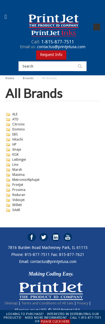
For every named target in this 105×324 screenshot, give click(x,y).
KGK (15, 155)
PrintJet (17, 185)
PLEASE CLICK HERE (55, 321)
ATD (15, 119)
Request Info (51, 54)
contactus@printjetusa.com (52, 47)
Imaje (16, 149)
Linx (15, 165)
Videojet (18, 200)
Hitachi (17, 139)
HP (14, 144)
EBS (15, 134)
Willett (17, 205)
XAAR (16, 210)
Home (9, 78)
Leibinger (19, 160)
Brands (28, 78)
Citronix (18, 124)
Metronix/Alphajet (25, 180)
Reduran (18, 195)
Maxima (18, 175)
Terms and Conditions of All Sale (47, 303)
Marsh (17, 170)
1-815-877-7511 (52, 42)
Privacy (82, 303)
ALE (15, 114)
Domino (18, 129)
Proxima (18, 190)
